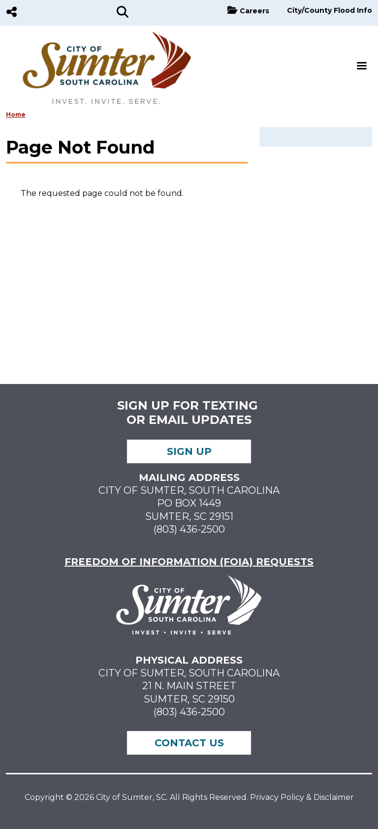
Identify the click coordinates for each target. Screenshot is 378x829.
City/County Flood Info (329, 10)
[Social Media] (11, 13)
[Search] (122, 13)
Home (16, 114)
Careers (254, 10)
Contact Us (189, 743)
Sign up (189, 451)
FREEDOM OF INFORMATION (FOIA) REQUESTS (189, 562)
